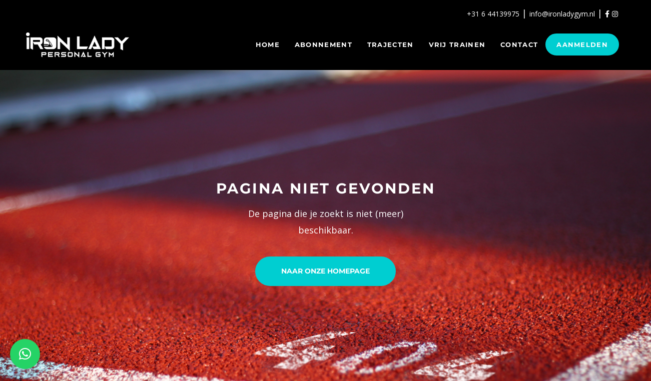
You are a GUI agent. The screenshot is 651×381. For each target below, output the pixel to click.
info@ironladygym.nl (562, 13)
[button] (25, 354)
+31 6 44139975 (493, 13)
